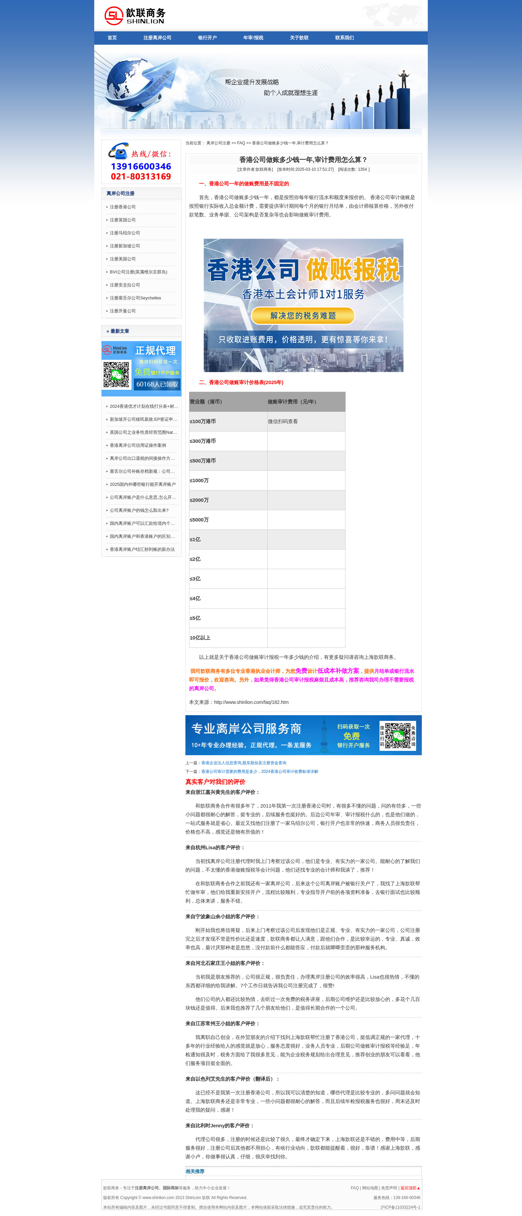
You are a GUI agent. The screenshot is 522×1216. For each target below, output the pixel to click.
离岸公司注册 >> (221, 143)
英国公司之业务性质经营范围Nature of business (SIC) (144, 432)
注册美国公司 (123, 258)
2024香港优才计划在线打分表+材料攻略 (144, 406)
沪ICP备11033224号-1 (400, 1207)
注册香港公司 (123, 206)
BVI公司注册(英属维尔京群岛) (138, 271)
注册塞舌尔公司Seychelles (135, 297)
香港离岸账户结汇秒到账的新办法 (142, 549)
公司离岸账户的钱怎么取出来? (139, 510)
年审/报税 (253, 37)
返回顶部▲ (410, 1188)
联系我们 (344, 37)
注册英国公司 (123, 219)
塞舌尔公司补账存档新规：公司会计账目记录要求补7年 (144, 471)
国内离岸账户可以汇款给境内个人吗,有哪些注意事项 (144, 523)
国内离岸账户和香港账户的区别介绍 (144, 536)
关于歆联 (299, 37)
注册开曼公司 (123, 310)
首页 (112, 37)
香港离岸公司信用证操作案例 (138, 445)
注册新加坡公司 (125, 245)
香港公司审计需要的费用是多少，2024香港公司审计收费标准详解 (259, 771)
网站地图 (370, 1188)
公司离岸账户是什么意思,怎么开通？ (144, 497)
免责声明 (389, 1188)
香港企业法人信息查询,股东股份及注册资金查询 (243, 763)
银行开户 (207, 37)
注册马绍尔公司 (125, 232)
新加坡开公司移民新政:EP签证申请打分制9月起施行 (144, 419)
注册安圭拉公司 (125, 284)
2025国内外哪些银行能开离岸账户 (143, 484)
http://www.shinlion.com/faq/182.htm (251, 702)
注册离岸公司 (157, 37)
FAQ (241, 143)
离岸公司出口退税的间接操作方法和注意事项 (144, 458)
